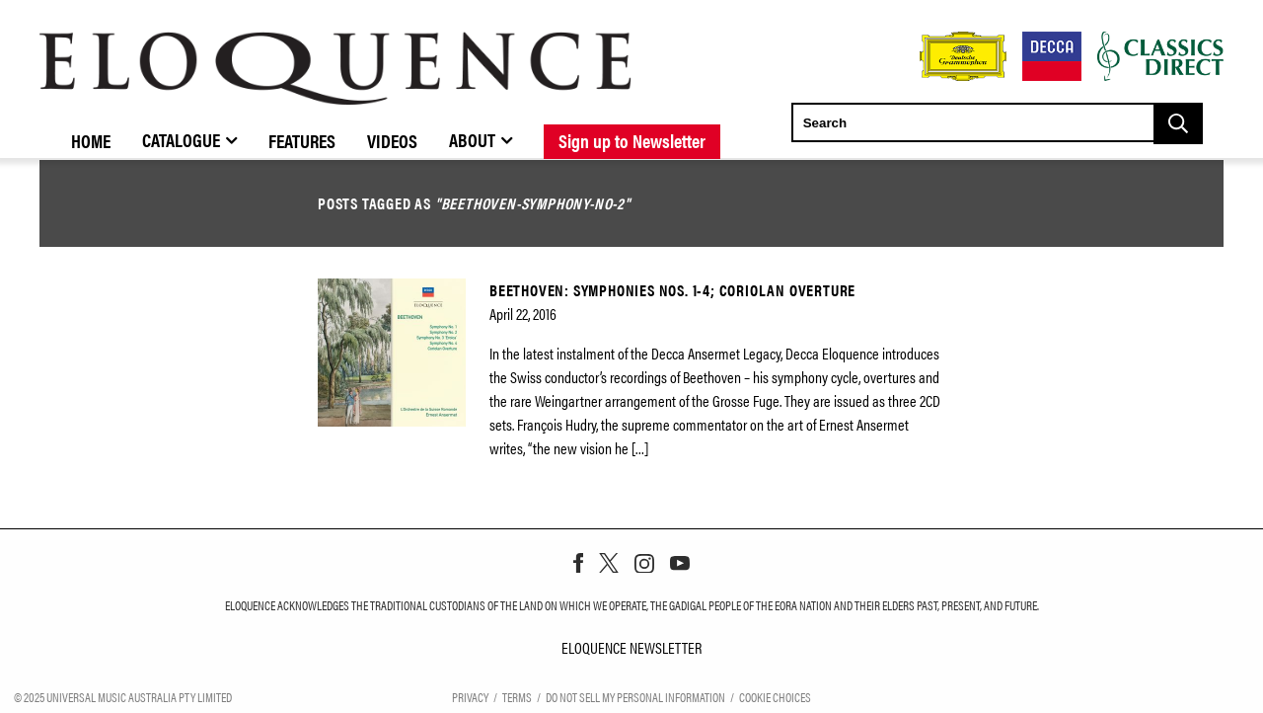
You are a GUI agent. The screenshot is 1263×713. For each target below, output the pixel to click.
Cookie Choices (775, 696)
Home (91, 140)
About (472, 139)
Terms (517, 696)
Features (301, 140)
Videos (392, 140)
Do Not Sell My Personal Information (635, 696)
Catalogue (181, 139)
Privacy (470, 696)
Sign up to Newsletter (632, 140)
